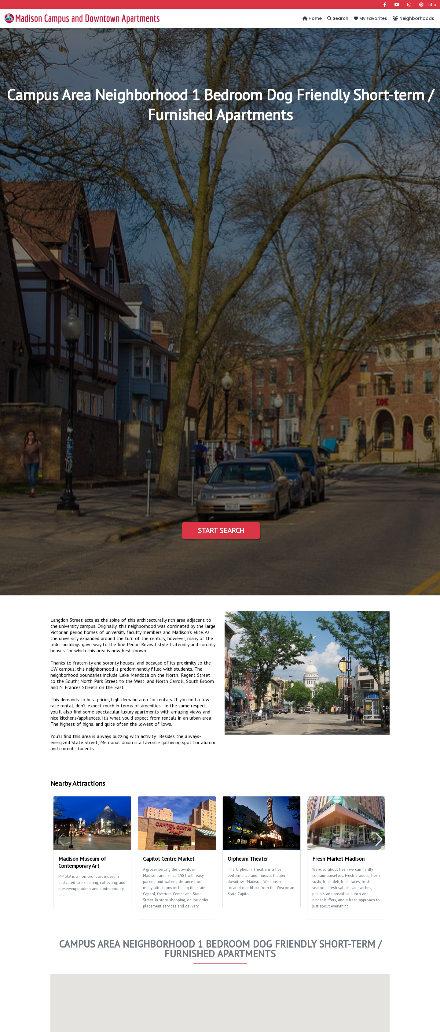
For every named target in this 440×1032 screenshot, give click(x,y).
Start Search (221, 530)
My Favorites (370, 18)
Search (337, 18)
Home (312, 18)
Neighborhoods (413, 18)
